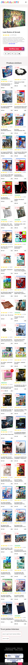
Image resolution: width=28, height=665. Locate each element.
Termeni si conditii (11, 648)
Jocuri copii (6, 638)
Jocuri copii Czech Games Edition (12, 634)
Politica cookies (18, 650)
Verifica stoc (16, 48)
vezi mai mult (12, 43)
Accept (20, 663)
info (12, 87)
